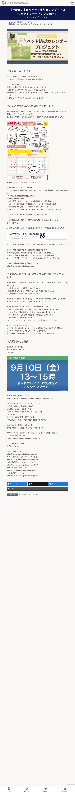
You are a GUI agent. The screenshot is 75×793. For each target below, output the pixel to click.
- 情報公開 (17, 738)
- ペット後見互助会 (20, 757)
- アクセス (17, 735)
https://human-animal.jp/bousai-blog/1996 (22, 459)
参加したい (27, 789)
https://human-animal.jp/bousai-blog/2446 (33, 398)
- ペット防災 (17, 760)
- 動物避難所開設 (22, 770)
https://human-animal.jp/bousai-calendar (22, 454)
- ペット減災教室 (22, 773)
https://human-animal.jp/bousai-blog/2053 (23, 438)
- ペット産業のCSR (20, 777)
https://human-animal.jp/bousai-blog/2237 (22, 465)
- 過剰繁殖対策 (18, 780)
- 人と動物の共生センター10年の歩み (26, 719)
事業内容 (14, 750)
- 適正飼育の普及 (19, 754)
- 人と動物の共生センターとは (24, 716)
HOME (13, 709)
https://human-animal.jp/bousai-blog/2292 (22, 470)
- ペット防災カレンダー (24, 766)
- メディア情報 (18, 745)
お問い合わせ (65, 789)
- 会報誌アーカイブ (20, 742)
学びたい (8, 789)
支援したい (46, 789)
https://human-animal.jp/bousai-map (20, 266)
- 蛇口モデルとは (19, 725)
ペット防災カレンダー (35, 494)
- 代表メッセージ (19, 722)
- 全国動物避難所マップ (24, 763)
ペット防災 (22, 494)
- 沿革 (15, 732)
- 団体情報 (17, 729)
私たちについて (16, 713)
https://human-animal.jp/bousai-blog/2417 (22, 476)
